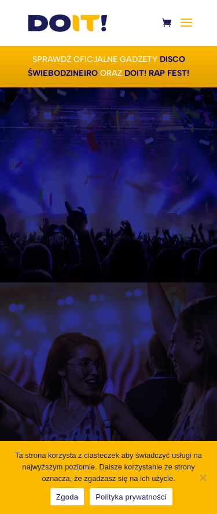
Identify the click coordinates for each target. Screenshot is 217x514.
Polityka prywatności (131, 497)
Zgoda (67, 497)
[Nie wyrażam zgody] (202, 477)
